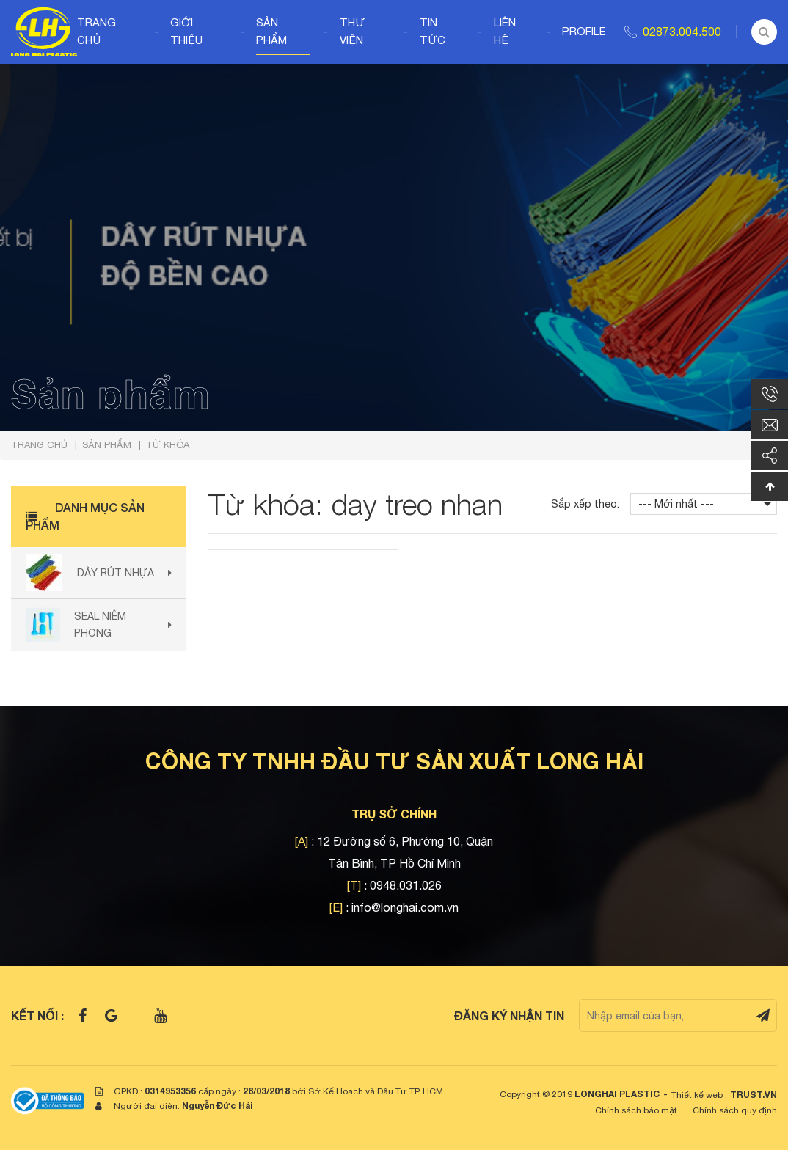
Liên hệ (505, 31)
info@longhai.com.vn (405, 907)
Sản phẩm (271, 31)
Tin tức (432, 31)
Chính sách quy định (735, 1110)
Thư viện (352, 31)
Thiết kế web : (699, 1095)
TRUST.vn (753, 1094)
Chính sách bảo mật (636, 1110)
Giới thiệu (186, 31)
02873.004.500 (682, 31)
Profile (584, 31)
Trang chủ (96, 31)
